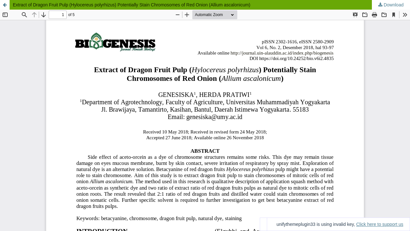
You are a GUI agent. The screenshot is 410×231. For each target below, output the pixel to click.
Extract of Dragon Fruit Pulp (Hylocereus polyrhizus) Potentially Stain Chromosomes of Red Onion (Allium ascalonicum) (131, 4)
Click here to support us (379, 224)
